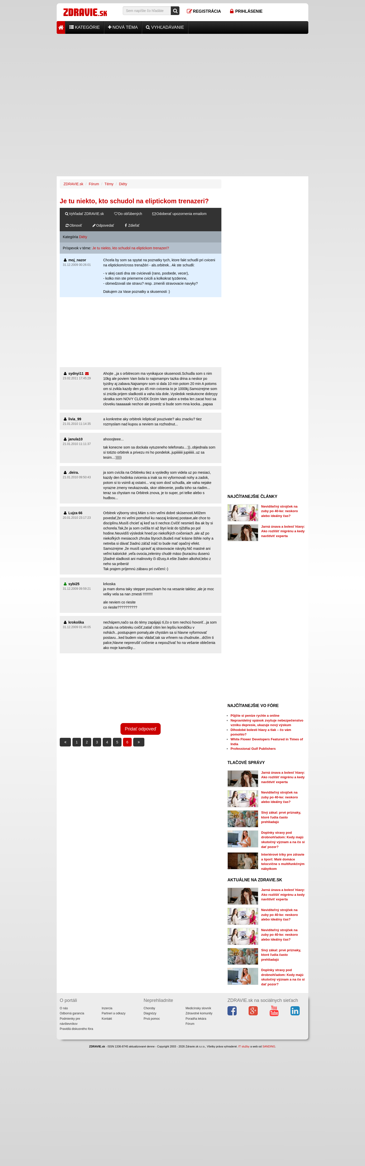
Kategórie (84, 27)
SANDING (268, 1046)
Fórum (94, 184)
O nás (64, 1008)
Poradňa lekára (196, 1018)
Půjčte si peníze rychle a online (255, 715)
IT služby (244, 1046)
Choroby (149, 1008)
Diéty (123, 184)
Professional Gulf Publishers (253, 749)
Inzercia (107, 1008)
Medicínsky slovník (198, 1008)
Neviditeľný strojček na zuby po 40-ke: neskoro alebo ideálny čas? (279, 511)
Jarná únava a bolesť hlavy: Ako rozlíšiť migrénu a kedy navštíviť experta (283, 531)
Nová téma (123, 27)
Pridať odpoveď (140, 728)
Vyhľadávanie (165, 27)
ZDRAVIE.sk (73, 184)
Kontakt (107, 1018)
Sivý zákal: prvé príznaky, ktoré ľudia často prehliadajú (281, 817)
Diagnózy (150, 1013)
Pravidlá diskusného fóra (76, 1029)
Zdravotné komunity (199, 1013)
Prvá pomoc (152, 1018)
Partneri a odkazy (113, 1013)
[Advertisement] (182, 69)
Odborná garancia (72, 1013)
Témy (108, 184)
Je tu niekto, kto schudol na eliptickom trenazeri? (130, 248)
